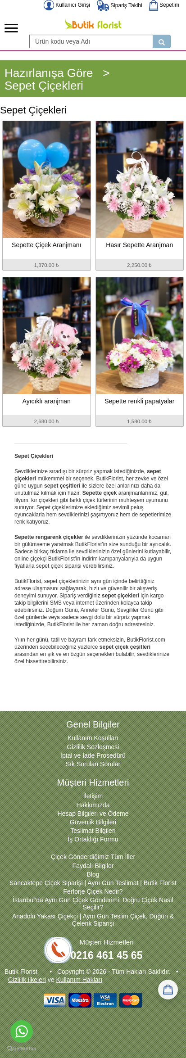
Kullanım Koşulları (93, 738)
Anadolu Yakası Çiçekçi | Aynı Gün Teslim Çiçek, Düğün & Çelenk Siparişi (93, 920)
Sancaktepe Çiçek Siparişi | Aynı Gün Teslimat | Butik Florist (93, 882)
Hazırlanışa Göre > (57, 73)
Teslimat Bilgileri (92, 830)
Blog (92, 874)
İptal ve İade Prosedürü (93, 755)
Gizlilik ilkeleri (27, 979)
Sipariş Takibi (119, 5)
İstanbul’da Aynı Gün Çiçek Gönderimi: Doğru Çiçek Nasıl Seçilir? (93, 903)
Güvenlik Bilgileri (93, 822)
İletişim (93, 796)
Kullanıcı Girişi (67, 5)
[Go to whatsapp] (21, 1031)
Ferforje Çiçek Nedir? (92, 891)
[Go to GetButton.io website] (21, 1049)
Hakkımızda (93, 805)
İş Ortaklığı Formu (93, 839)
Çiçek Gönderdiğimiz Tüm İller (93, 856)
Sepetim (164, 5)
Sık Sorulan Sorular (93, 764)
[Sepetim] (168, 989)
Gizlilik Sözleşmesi (93, 747)
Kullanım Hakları (79, 979)
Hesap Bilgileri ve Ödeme (93, 813)
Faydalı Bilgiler (93, 865)
